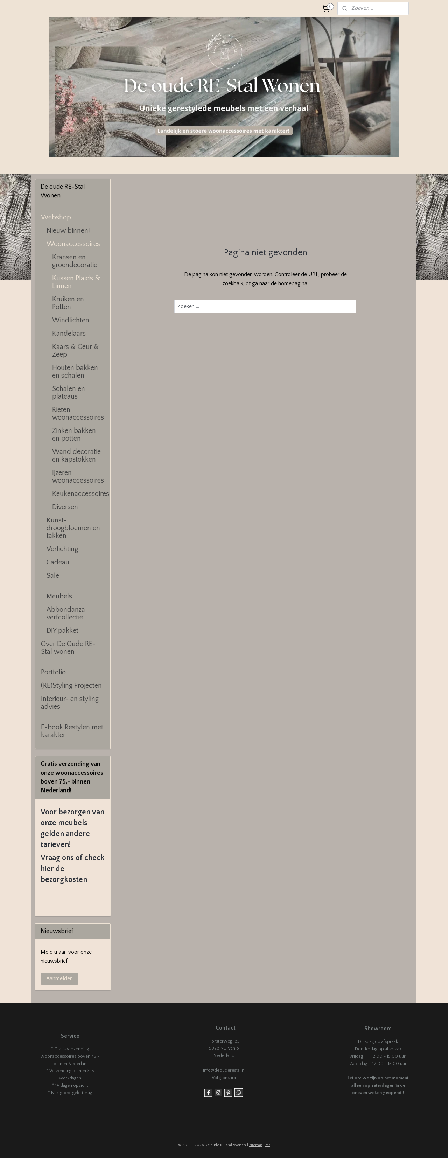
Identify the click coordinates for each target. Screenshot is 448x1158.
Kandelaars (69, 333)
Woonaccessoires (73, 244)
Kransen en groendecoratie (74, 261)
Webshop (56, 217)
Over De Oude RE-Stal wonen (68, 647)
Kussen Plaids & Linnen (76, 282)
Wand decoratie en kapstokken (76, 455)
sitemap (255, 1145)
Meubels (59, 596)
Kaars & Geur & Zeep (75, 350)
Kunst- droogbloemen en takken (73, 528)
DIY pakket (62, 630)
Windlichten (70, 320)
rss (267, 1145)
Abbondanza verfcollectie (66, 613)
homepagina (292, 283)
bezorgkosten (64, 879)
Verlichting (62, 549)
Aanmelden (59, 978)
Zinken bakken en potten (74, 434)
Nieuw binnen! (68, 230)
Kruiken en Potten (68, 303)
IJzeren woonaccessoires (78, 476)
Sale (53, 576)
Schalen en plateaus (68, 392)
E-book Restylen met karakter (72, 731)
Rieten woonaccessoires (78, 413)
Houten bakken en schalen (75, 371)
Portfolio (53, 672)
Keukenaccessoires (80, 494)
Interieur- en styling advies (70, 702)
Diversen (65, 507)
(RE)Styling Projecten (71, 685)
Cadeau (58, 562)
